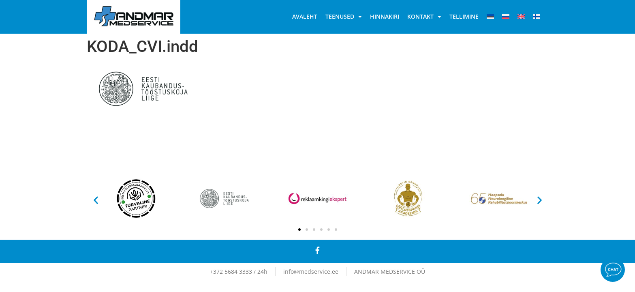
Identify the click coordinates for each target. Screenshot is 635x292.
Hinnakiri (384, 16)
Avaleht (304, 16)
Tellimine (464, 16)
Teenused (343, 17)
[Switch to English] (521, 16)
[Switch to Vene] (505, 16)
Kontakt (424, 17)
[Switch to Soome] (536, 16)
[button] (96, 200)
